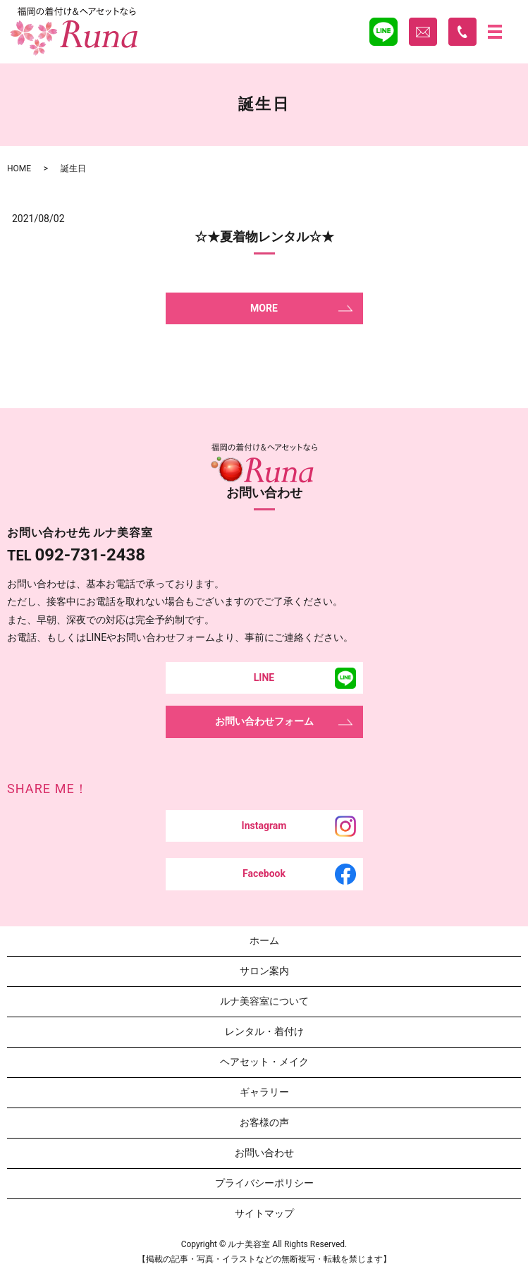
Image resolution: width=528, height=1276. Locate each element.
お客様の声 (264, 1122)
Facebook (264, 873)
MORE (264, 308)
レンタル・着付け (264, 1031)
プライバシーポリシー (264, 1183)
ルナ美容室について (264, 1001)
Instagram (264, 825)
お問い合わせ (264, 1152)
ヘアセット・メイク (264, 1061)
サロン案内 (264, 970)
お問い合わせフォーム (264, 721)
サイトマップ (264, 1213)
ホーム (264, 940)
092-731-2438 (90, 555)
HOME (19, 168)
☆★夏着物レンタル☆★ (264, 236)
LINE (264, 677)
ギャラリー (264, 1092)
